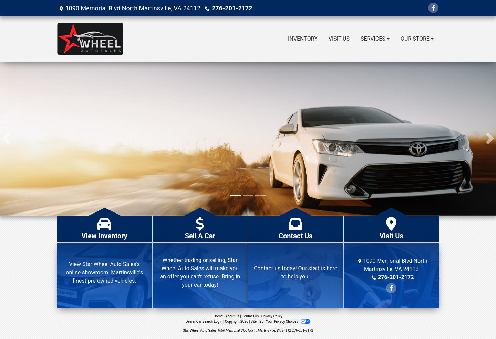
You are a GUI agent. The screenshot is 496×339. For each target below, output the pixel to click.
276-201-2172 (232, 8)
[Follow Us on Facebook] (433, 8)
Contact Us (250, 316)
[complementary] (475, 318)
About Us (232, 316)
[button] (6, 139)
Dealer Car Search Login (204, 322)
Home (218, 316)
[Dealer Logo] (90, 39)
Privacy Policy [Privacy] (272, 316)
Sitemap (257, 322)
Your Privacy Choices (288, 322)
